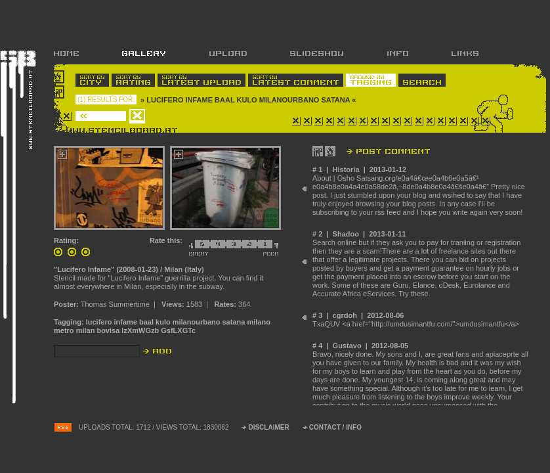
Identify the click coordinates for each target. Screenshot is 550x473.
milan (85, 330)
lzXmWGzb (140, 330)
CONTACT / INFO (335, 427)
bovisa (107, 330)
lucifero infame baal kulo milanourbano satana (165, 322)
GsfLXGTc (178, 330)
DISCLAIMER (268, 427)
